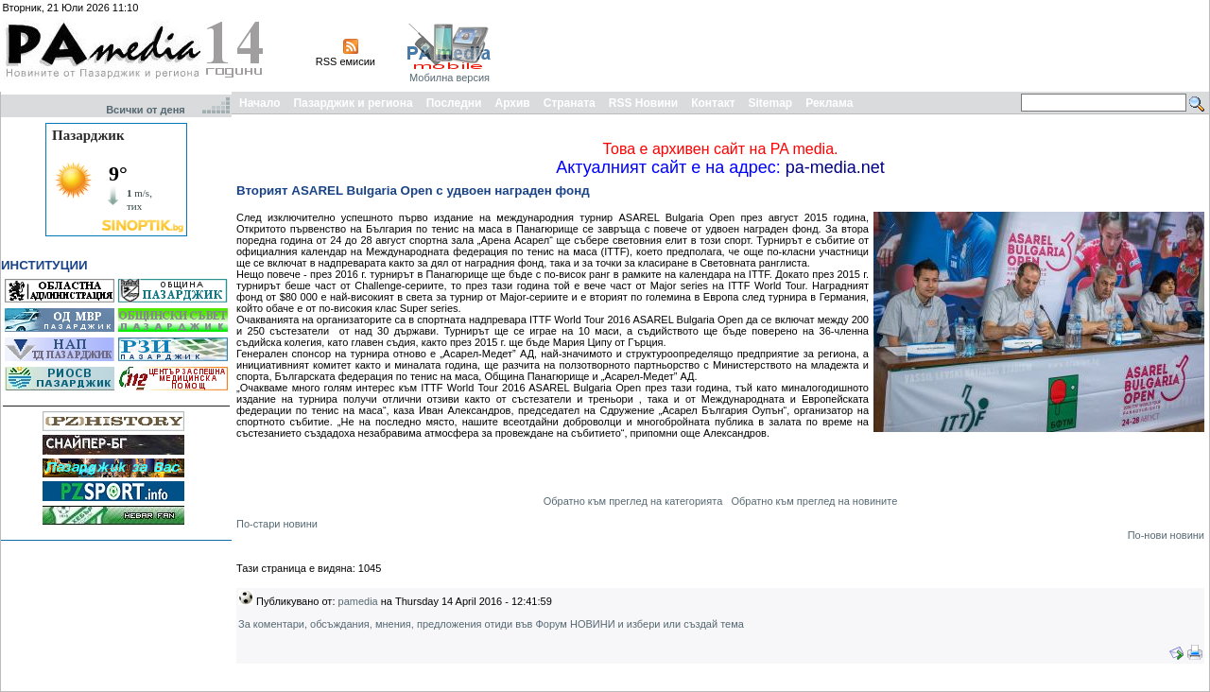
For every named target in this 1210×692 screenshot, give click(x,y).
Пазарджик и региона (352, 103)
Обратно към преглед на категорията (633, 501)
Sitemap (771, 103)
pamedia (358, 601)
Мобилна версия (449, 77)
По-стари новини (277, 523)
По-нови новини (1166, 535)
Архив (511, 103)
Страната (570, 103)
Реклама (829, 103)
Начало (259, 103)
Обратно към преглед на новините (814, 501)
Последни (454, 103)
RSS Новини (643, 103)
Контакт (713, 103)
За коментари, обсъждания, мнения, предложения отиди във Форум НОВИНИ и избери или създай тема (491, 624)
